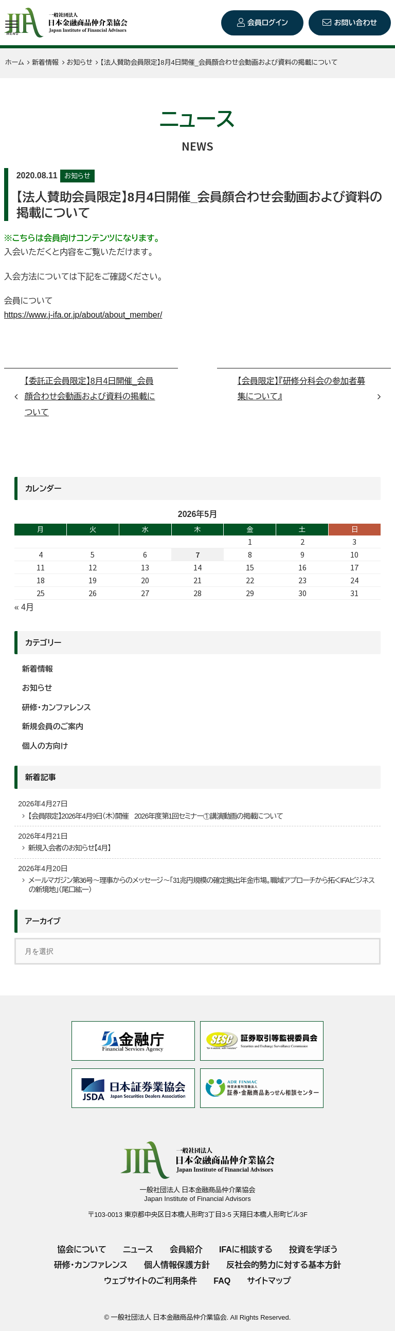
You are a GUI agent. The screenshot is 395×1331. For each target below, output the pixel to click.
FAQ (221, 1281)
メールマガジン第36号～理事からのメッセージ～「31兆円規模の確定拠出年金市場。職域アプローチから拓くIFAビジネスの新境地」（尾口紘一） (201, 885)
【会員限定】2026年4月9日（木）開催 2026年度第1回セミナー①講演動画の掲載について (155, 816)
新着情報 (37, 668)
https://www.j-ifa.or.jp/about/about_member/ (83, 314)
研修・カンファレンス (56, 707)
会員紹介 (186, 1249)
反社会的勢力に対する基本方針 (283, 1265)
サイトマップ (269, 1281)
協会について (81, 1249)
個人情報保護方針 (177, 1265)
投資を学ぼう (313, 1249)
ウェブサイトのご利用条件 (150, 1281)
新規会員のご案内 (53, 726)
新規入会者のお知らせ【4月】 (69, 848)
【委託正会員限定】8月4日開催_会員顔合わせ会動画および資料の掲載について (90, 397)
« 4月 (24, 607)
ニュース (138, 1249)
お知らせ (77, 176)
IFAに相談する (246, 1249)
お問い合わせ (355, 23)
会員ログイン (267, 23)
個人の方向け (45, 746)
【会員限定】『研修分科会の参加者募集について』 (301, 389)
